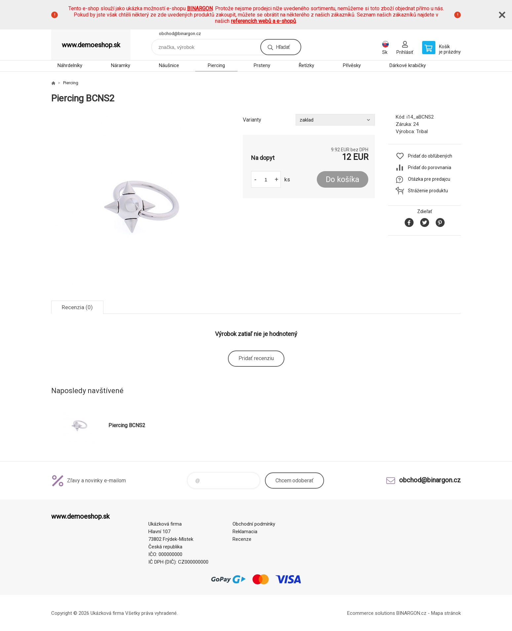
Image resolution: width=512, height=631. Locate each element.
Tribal (422, 131)
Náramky (120, 65)
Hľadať (283, 47)
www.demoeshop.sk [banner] (91, 45)
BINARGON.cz (411, 613)
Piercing (216, 65)
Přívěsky (352, 65)
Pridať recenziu (256, 358)
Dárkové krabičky (407, 65)
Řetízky (306, 65)
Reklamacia (245, 532)
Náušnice (169, 65)
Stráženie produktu (428, 190)
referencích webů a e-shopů (263, 21)
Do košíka (342, 179)
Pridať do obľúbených (430, 156)
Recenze (242, 539)
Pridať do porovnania (429, 167)
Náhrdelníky (69, 65)
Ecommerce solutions (371, 613)
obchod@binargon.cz (180, 33)
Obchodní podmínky (254, 524)
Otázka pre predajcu (429, 179)
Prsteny (262, 65)
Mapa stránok (446, 613)
